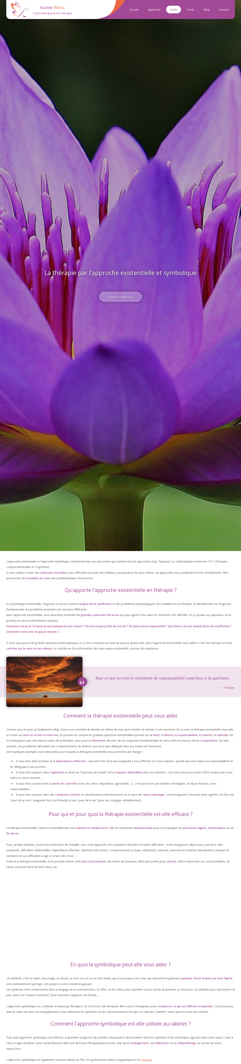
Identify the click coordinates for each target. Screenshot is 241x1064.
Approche (154, 9)
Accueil (134, 9)
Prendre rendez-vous (120, 297)
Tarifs (190, 9)
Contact (224, 9)
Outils (173, 9)
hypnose (146, 1060)
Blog (207, 9)
